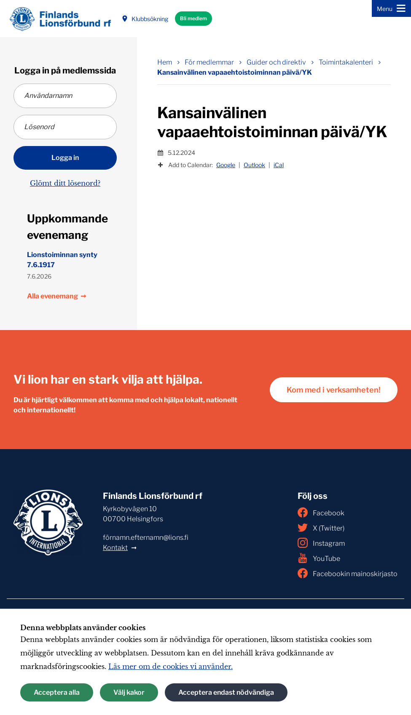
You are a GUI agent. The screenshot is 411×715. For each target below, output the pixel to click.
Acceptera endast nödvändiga (226, 692)
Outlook (254, 164)
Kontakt (115, 548)
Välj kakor (129, 692)
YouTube (319, 558)
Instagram (321, 543)
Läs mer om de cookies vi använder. (170, 666)
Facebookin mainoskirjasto (348, 573)
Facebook (321, 512)
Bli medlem (193, 18)
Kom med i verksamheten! (334, 389)
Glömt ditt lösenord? (65, 183)
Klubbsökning (144, 18)
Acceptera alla (57, 692)
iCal (279, 164)
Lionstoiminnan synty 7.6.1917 (62, 260)
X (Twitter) (321, 528)
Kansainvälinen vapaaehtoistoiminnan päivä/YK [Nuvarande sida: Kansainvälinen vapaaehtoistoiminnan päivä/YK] (234, 72)
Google (225, 164)
